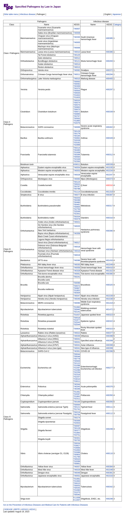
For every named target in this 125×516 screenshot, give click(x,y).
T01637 (76, 315)
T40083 (76, 179)
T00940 (76, 309)
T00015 (76, 483)
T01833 (76, 97)
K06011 (76, 164)
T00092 (76, 84)
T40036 (76, 336)
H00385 (109, 38)
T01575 (76, 492)
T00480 (76, 202)
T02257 (76, 377)
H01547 (109, 175)
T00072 (76, 286)
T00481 (76, 205)
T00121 (76, 407)
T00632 (76, 184)
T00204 (76, 217)
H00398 (109, 336)
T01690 (76, 490)
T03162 (76, 142)
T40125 (76, 55)
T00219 (76, 412)
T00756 (76, 414)
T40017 (76, 242)
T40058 (76, 268)
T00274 (76, 417)
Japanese (116, 14)
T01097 (76, 368)
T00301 (76, 438)
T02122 (76, 363)
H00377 (109, 333)
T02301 (76, 214)
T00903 (76, 454)
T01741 (76, 409)
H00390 (109, 231)
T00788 (76, 189)
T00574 (76, 103)
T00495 (76, 150)
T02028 (76, 140)
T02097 (76, 394)
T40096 (76, 260)
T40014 (76, 64)
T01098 (76, 365)
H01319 (109, 192)
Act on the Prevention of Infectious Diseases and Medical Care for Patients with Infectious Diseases (45, 505)
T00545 (76, 488)
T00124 (76, 182)
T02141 (76, 312)
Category (117, 24)
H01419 (109, 303)
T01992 (76, 307)
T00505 (76, 91)
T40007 (76, 29)
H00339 (109, 112)
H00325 (109, 285)
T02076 (76, 123)
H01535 (109, 167)
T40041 (76, 339)
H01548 (109, 470)
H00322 (109, 321)
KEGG (32, 509)
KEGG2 (24, 509)
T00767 (76, 116)
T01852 (76, 290)
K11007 (76, 500)
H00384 (109, 467)
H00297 (109, 89)
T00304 (76, 293)
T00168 (76, 402)
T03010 (76, 379)
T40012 (76, 58)
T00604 (76, 329)
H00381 (109, 473)
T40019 (76, 255)
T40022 (76, 333)
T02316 (76, 374)
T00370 (76, 88)
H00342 (109, 487)
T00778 (76, 359)
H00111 (109, 407)
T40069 (76, 127)
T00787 (76, 186)
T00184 (76, 136)
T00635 (76, 93)
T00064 (76, 405)
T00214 (76, 148)
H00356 (109, 402)
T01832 (76, 95)
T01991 (76, 479)
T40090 (76, 303)
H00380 (109, 274)
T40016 (76, 251)
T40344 (76, 384)
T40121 (76, 61)
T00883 (76, 107)
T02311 (76, 399)
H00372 (109, 70)
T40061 (76, 274)
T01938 (76, 152)
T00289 (76, 200)
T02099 (76, 461)
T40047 (76, 296)
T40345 (76, 386)
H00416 (109, 268)
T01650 (76, 450)
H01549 (109, 264)
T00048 (76, 356)
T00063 (76, 82)
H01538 (109, 299)
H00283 (109, 61)
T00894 (76, 207)
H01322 (109, 271)
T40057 (76, 467)
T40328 (76, 271)
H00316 (109, 218)
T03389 (76, 452)
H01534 (109, 170)
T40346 (76, 389)
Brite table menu (11, 14)
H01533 (109, 476)
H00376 (109, 386)
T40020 (76, 226)
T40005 (76, 42)
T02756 (76, 209)
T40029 (76, 470)
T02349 (76, 159)
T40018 (76, 247)
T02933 (76, 423)
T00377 (76, 430)
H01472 (109, 309)
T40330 (76, 37)
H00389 (109, 249)
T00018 (76, 318)
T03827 (76, 445)
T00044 (76, 354)
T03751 (76, 435)
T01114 (76, 192)
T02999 (76, 145)
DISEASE (8, 509)
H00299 (109, 429)
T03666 (76, 448)
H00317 (109, 206)
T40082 (76, 70)
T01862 (76, 396)
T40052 (76, 476)
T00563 (76, 118)
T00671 (76, 112)
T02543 (76, 322)
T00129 (76, 131)
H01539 (109, 296)
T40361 (76, 351)
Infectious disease (27, 14)
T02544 (76, 324)
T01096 (76, 370)
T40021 (76, 222)
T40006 (76, 48)
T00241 (76, 277)
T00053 (76, 485)
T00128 (76, 428)
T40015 (76, 78)
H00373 (109, 179)
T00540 (76, 494)
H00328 (109, 138)
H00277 (109, 368)
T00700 (76, 440)
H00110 (109, 453)
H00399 (109, 340)
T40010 (76, 52)
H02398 (109, 351)
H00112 (109, 413)
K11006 (76, 498)
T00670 (76, 109)
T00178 (76, 133)
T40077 (76, 195)
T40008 (76, 33)
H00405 (109, 78)
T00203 (76, 198)
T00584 (76, 157)
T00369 (76, 86)
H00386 (109, 52)
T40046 (76, 299)
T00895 (76, 114)
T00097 (76, 426)
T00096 (76, 283)
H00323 (109, 315)
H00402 (109, 127)
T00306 (76, 421)
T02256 (76, 372)
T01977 (76, 320)
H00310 (109, 185)
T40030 (76, 264)
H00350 (109, 395)
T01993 (76, 481)
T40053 (76, 170)
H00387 (109, 195)
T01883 (76, 433)
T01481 (76, 392)
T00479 (76, 219)
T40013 (76, 67)
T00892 (76, 138)
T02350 (76, 161)
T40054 (76, 167)
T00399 (76, 155)
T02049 (76, 211)
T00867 (76, 288)
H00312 (109, 155)
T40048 (76, 473)
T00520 (76, 459)
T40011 (76, 74)
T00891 (76, 463)
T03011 (76, 381)
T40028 (76, 175)
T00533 (76, 100)
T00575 (76, 105)
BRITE (17, 509)
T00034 (76, 443)
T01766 (76, 457)
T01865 (76, 121)
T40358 (76, 233)
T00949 (76, 361)
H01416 (109, 260)
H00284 (109, 74)
